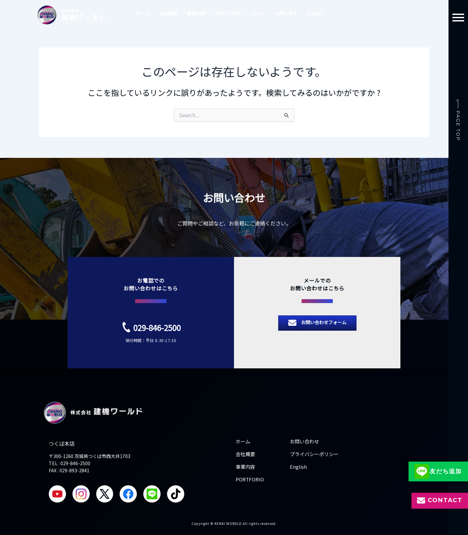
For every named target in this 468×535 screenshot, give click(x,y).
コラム (258, 13)
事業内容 (196, 13)
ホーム (142, 13)
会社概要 (168, 13)
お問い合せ (285, 13)
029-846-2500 (157, 327)
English (315, 13)
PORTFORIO (228, 13)
